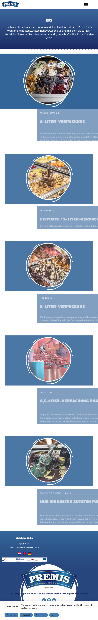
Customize (41, 615)
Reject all (26, 615)
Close (54, 615)
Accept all (11, 615)
